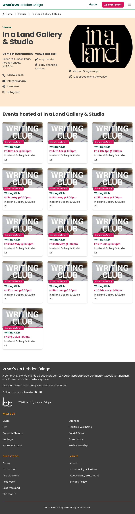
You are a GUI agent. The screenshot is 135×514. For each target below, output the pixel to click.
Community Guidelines (83, 469)
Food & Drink (76, 433)
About (73, 463)
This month (9, 494)
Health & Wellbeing (80, 427)
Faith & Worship (78, 445)
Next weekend (11, 488)
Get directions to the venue (88, 76)
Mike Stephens (40, 379)
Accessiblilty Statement (84, 475)
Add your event (112, 4)
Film (4, 427)
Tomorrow (8, 469)
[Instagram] (40, 392)
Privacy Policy (78, 482)
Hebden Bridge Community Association (94, 375)
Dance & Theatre (12, 433)
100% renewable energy (51, 385)
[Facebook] (35, 392)
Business (74, 421)
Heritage (7, 439)
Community (76, 439)
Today (6, 463)
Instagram (10, 92)
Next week (8, 482)
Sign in (93, 4)
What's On (26, 368)
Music (5, 421)
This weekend (10, 475)
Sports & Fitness (12, 445)
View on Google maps (84, 71)
